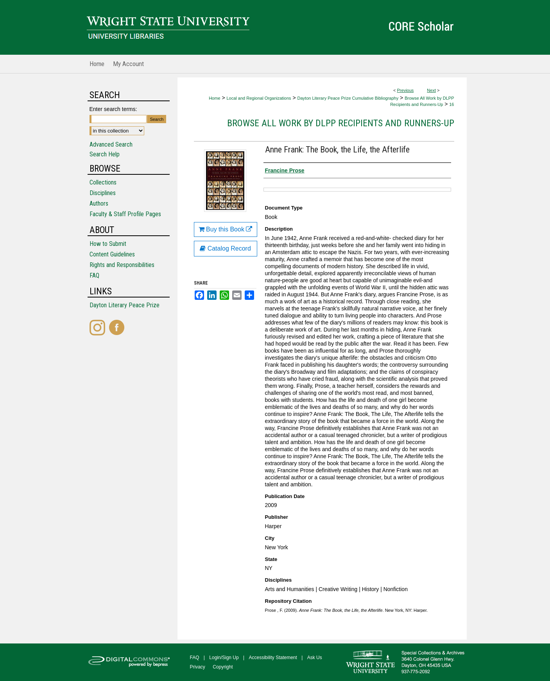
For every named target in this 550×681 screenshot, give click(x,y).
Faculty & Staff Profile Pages (125, 214)
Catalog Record (225, 248)
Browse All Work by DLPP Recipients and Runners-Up (340, 123)
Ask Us (314, 657)
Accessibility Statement (273, 657)
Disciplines (103, 193)
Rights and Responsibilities (122, 265)
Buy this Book (226, 229)
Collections (103, 182)
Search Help (105, 154)
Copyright (223, 667)
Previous (405, 90)
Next (431, 90)
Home (214, 98)
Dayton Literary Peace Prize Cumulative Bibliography (348, 98)
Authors (99, 203)
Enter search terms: (113, 109)
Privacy (197, 667)
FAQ (94, 275)
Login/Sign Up (223, 657)
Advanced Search (111, 144)
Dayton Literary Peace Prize (124, 305)
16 (451, 104)
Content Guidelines (112, 254)
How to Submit (108, 243)
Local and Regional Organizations (258, 98)
